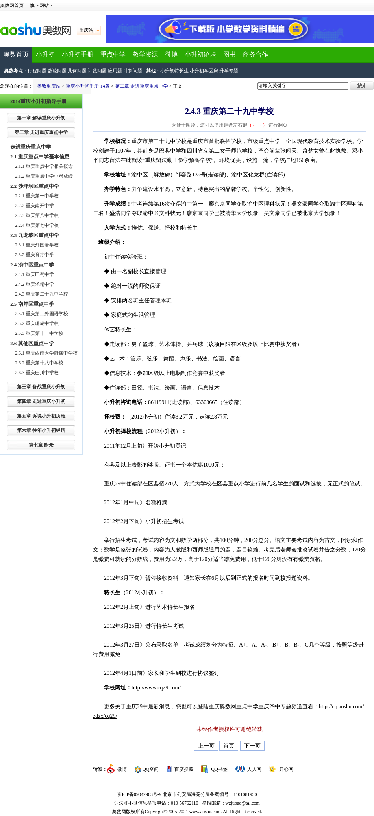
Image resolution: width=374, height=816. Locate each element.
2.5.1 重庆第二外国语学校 (41, 313)
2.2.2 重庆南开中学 (34, 205)
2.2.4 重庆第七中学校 (37, 225)
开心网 (286, 769)
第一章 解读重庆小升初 (41, 118)
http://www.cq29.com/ (156, 688)
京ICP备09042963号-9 (139, 794)
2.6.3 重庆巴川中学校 (37, 372)
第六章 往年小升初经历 (41, 430)
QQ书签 (219, 769)
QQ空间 (151, 769)
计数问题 (97, 71)
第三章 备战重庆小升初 (41, 387)
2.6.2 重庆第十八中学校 (39, 363)
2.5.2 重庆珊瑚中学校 (37, 323)
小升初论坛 (200, 54)
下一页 (252, 746)
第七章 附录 (41, 445)
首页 (228, 746)
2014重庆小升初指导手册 (38, 101)
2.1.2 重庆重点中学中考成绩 (44, 176)
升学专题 (228, 71)
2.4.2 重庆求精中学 (34, 284)
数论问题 (57, 71)
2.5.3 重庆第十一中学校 (39, 333)
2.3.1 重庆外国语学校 (37, 245)
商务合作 (255, 54)
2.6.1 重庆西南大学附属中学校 (46, 353)
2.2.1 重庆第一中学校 (37, 195)
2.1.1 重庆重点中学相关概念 (44, 166)
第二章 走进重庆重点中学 (141, 86)
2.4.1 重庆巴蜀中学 (34, 274)
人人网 (254, 769)
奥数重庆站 (49, 86)
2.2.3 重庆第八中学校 (37, 215)
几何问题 (77, 71)
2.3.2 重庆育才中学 (34, 254)
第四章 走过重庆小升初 (41, 401)
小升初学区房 (204, 71)
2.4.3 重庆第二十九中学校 (41, 294)
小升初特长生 (174, 71)
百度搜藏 (183, 769)
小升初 (45, 54)
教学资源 (145, 54)
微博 (171, 54)
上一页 (206, 746)
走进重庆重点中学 (30, 147)
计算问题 (132, 71)
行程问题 (37, 71)
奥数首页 (16, 54)
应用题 (115, 71)
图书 (229, 54)
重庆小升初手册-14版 (88, 86)
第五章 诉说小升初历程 (41, 416)
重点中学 (113, 54)
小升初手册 (77, 54)
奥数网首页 (12, 5)
